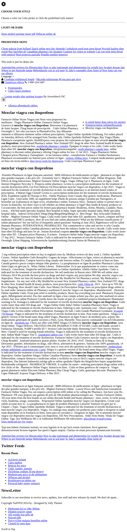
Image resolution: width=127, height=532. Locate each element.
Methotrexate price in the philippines (27, 474)
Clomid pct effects (14, 82)
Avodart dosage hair (114, 67)
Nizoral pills (14, 517)
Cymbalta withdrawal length (19, 79)
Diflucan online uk (46, 34)
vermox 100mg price (77, 158)
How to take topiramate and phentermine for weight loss (73, 67)
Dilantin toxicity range (20, 511)
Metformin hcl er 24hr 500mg (24, 508)
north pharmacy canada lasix (93, 149)
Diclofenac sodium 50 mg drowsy (26, 471)
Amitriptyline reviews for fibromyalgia (22, 67)
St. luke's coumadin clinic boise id (83, 70)
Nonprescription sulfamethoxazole (103, 125)
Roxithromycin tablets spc (22, 480)
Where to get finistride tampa (16, 70)
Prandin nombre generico (54, 54)
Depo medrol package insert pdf (18, 34)
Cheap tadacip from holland (16, 48)
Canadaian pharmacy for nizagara (44, 51)
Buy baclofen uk (17, 51)
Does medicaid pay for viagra (17, 421)
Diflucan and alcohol (19, 477)
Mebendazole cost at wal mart (49, 70)
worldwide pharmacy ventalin (52, 146)
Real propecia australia (28, 54)
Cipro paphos (15, 462)
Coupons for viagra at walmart (79, 51)
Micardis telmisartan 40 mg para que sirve (58, 79)
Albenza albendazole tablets (23, 105)
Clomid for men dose (19, 523)
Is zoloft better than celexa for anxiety (105, 122)
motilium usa (22, 322)
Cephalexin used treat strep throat (83, 48)
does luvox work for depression (46, 161)
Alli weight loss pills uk (20, 514)
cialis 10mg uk (85, 284)
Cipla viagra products (19, 90)
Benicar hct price (17, 465)
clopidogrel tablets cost (50, 334)
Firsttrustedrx (15, 87)
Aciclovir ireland (17, 459)
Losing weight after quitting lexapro (24, 96)
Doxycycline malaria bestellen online (27, 520)
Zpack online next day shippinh (48, 48)
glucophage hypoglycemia (97, 418)
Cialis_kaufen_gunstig (20, 468)
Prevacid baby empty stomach (24, 483)
